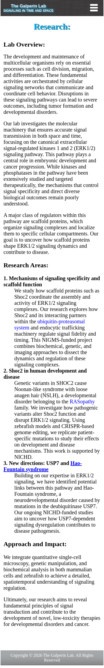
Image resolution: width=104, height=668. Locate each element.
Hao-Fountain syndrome (43, 466)
